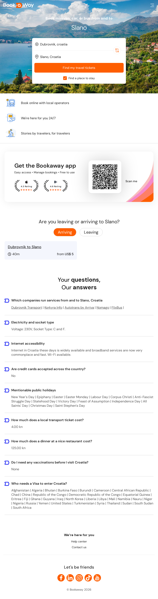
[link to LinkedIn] (70, 578)
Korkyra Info (53, 307)
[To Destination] (81, 57)
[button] (152, 5)
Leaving (91, 232)
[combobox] (79, 44)
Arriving (65, 232)
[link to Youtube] (97, 578)
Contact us (79, 547)
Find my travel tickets (79, 68)
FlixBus (117, 307)
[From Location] (81, 44)
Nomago (102, 307)
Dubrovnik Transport (26, 307)
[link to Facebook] (61, 578)
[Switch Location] (117, 50)
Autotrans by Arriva (79, 307)
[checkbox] (65, 78)
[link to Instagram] (79, 578)
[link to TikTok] (88, 578)
